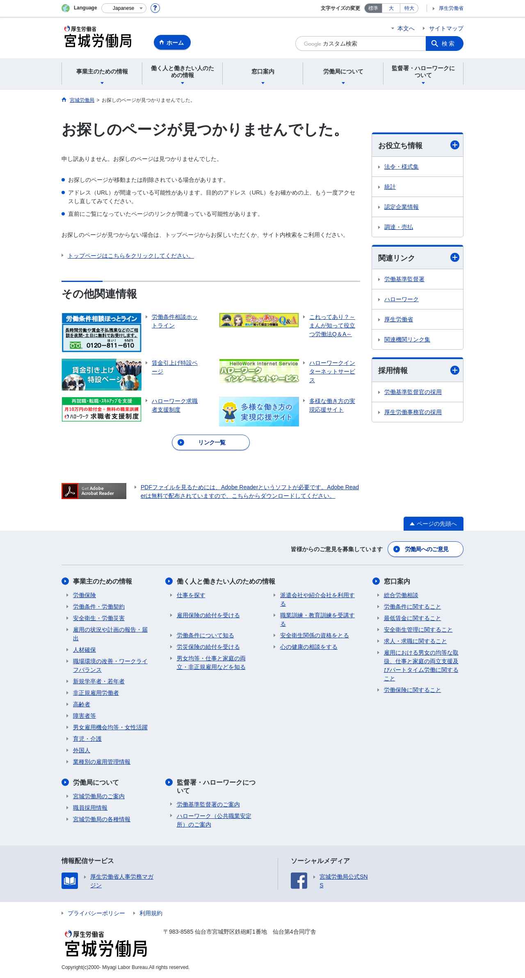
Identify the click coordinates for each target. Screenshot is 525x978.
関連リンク (418, 257)
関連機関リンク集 (407, 339)
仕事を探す (191, 595)
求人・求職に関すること (415, 641)
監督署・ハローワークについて (216, 786)
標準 (373, 8)
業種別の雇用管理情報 (101, 761)
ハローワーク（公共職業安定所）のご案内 (214, 820)
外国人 (81, 750)
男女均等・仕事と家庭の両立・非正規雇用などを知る (211, 662)
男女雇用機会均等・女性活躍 (110, 727)
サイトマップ (446, 28)
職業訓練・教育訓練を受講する (317, 619)
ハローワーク (401, 299)
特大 (409, 8)
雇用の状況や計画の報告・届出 (110, 633)
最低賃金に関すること (412, 618)
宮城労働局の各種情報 (101, 819)
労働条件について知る (205, 635)
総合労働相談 (401, 595)
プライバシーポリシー (96, 913)
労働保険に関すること (412, 690)
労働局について (96, 782)
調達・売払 (398, 227)
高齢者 (81, 704)
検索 (449, 43)
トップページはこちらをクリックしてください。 (131, 255)
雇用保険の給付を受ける (208, 615)
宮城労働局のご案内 (99, 796)
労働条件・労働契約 (99, 606)
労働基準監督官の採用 (413, 392)
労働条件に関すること (412, 606)
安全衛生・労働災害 (99, 618)
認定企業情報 (401, 207)
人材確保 (84, 649)
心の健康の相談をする (309, 647)
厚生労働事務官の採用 (413, 412)
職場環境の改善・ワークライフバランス (110, 665)
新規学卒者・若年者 (99, 681)
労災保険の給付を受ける (208, 647)
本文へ (406, 28)
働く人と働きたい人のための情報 (226, 581)
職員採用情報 (90, 807)
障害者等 (84, 715)
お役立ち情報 (418, 145)
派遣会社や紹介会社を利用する (317, 599)
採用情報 (418, 370)
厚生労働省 (451, 8)
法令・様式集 (401, 166)
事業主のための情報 (102, 581)
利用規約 (150, 913)
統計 (390, 186)
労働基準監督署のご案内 (208, 804)
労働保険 (84, 595)
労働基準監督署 (404, 279)
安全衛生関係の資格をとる (314, 635)
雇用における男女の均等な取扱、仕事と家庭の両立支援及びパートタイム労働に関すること (421, 665)
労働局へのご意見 (426, 549)
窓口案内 (397, 581)
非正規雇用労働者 (96, 692)
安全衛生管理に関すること (418, 629)
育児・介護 (87, 738)
